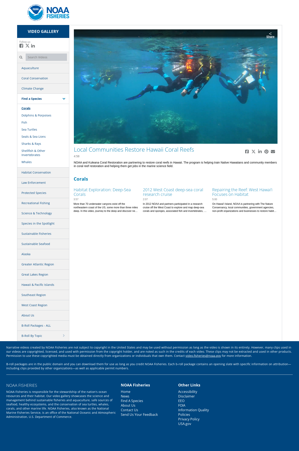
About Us (27, 315)
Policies (184, 414)
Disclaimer (186, 396)
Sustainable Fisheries (36, 234)
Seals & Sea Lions (33, 137)
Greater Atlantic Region (37, 264)
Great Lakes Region (34, 274)
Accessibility (187, 391)
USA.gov (184, 423)
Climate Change (32, 88)
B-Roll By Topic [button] (31, 336)
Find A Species (132, 401)
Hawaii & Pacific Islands (37, 285)
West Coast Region (34, 305)
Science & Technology (36, 213)
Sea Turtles (29, 129)
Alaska (25, 254)
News (125, 396)
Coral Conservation (34, 78)
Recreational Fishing (35, 203)
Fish (24, 122)
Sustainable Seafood (35, 244)
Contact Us (129, 410)
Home (125, 391)
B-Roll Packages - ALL (36, 325)
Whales (26, 162)
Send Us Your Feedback (139, 414)
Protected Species (33, 193)
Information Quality (193, 410)
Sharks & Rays (31, 144)
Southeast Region (33, 295)
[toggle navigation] (64, 98)
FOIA (181, 405)
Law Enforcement (33, 183)
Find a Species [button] (31, 99)
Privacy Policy (188, 419)
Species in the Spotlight (37, 223)
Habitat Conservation (36, 172)
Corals (25, 108)
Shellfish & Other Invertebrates (33, 153)
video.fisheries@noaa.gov (203, 356)
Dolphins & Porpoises (36, 115)
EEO (181, 401)
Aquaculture (30, 68)
